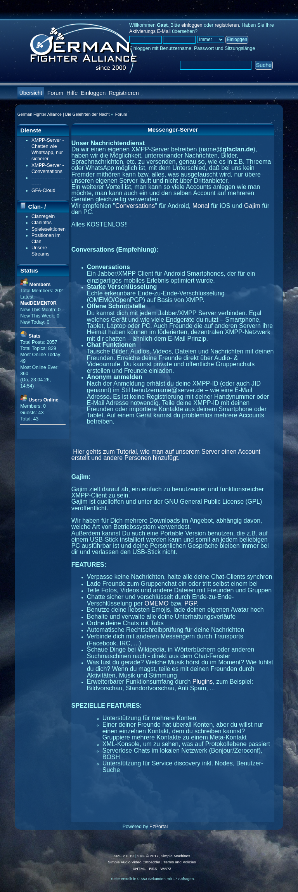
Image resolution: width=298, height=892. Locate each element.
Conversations (135, 205)
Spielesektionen (48, 229)
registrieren (227, 25)
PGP (190, 603)
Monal (201, 205)
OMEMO (156, 603)
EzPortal (158, 826)
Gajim (252, 205)
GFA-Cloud (43, 190)
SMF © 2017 (148, 856)
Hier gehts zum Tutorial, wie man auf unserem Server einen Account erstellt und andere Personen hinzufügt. (165, 454)
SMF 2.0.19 (124, 856)
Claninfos (41, 222)
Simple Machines (175, 856)
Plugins (202, 681)
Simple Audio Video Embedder (134, 862)
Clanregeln (43, 216)
